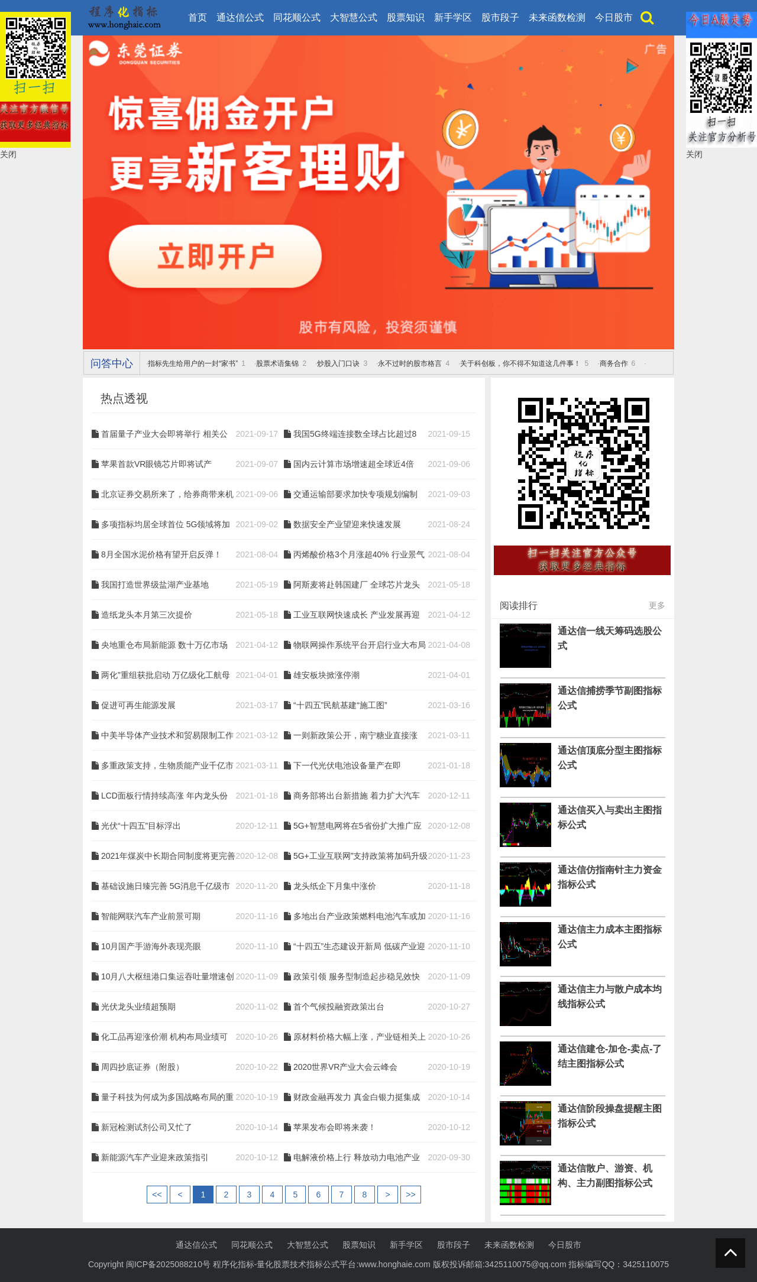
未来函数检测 (557, 17)
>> (410, 1194)
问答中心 (111, 363)
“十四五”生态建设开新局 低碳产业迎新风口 (359, 947)
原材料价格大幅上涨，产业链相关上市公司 (359, 1037)
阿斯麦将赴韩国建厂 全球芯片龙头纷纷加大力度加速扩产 (356, 585)
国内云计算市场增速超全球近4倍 (353, 464)
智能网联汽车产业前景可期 (150, 916)
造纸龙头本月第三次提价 (146, 614)
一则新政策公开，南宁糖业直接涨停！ (355, 736)
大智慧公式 (353, 17)
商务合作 (614, 363)
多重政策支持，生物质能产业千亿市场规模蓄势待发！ (167, 766)
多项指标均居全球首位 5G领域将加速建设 (166, 525)
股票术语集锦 (277, 363)
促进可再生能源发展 (138, 705)
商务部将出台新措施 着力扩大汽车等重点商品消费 (356, 796)
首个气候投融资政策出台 (338, 1006)
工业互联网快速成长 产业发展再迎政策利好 (356, 615)
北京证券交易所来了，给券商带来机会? (167, 494)
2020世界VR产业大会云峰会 (345, 1067)
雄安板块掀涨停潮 (326, 675)
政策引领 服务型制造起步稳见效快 (356, 976)
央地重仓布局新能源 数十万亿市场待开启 (164, 645)
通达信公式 (240, 17)
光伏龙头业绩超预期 (138, 1006)
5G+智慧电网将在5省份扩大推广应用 (357, 826)
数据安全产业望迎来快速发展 (347, 524)
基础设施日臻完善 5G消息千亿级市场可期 (166, 886)
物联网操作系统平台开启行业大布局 (359, 645)
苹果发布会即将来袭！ (334, 1127)
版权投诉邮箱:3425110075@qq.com (500, 1264)
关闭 (8, 154)
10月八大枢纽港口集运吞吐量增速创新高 (168, 977)
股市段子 (500, 17)
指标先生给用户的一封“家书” (193, 363)
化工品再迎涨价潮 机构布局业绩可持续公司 (164, 1037)
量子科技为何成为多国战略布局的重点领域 (167, 1097)
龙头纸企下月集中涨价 (334, 886)
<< (156, 1194)
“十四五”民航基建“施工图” (340, 705)
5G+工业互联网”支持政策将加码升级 (360, 856)
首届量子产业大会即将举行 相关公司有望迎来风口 (164, 434)
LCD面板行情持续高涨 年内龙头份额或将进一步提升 (164, 796)
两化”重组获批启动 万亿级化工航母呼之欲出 (166, 675)
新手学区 (453, 17)
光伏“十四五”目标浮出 (141, 825)
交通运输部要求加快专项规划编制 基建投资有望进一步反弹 (355, 494)
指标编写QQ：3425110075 (618, 1264)
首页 (197, 17)
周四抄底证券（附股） (142, 1067)
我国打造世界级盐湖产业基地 (155, 584)
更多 (657, 605)
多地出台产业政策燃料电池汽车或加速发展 (359, 916)
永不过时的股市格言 (410, 363)
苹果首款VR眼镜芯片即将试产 (156, 464)
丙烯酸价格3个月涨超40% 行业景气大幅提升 (359, 555)
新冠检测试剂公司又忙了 (146, 1127)
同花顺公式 (297, 17)
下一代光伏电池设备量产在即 (347, 765)
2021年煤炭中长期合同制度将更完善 (168, 856)
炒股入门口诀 (338, 363)
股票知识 (406, 17)
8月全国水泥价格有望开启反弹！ (161, 554)
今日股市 (614, 17)
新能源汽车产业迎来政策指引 (155, 1157)
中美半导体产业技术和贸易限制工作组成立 (167, 736)
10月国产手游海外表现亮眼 (151, 946)
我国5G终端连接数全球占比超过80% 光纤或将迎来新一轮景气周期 (354, 434)
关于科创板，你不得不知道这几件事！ (520, 363)
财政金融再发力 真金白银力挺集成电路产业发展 (356, 1097)
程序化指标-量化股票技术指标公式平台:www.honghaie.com (322, 1264)
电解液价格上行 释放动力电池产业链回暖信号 (356, 1158)
